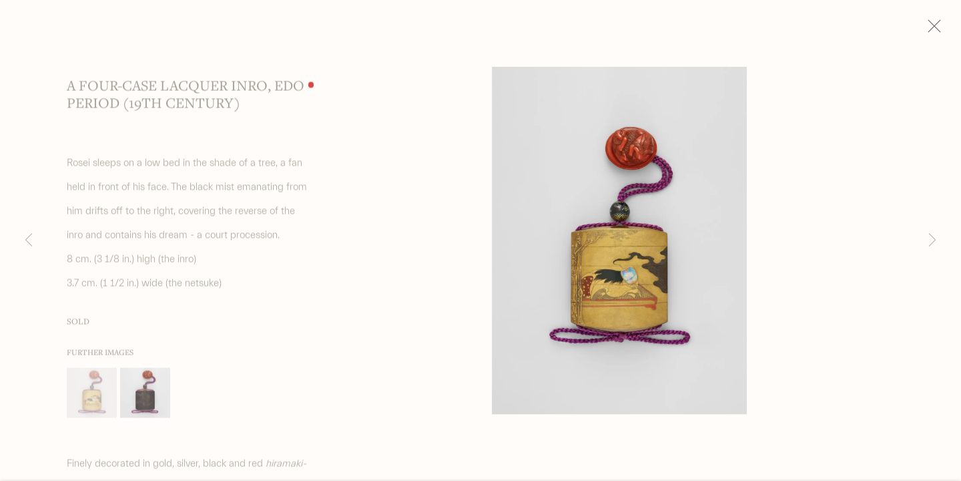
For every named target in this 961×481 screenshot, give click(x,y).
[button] (92, 398)
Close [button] (947, 30)
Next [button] (932, 240)
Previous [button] (28, 240)
